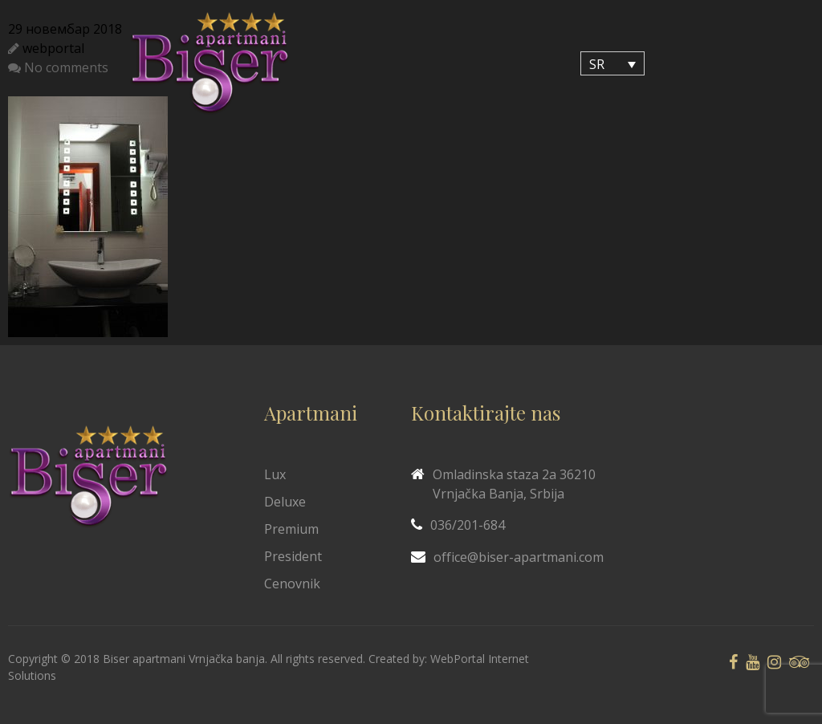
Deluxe (285, 501)
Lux (275, 474)
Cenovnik (292, 583)
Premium (291, 529)
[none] (612, 63)
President (293, 556)
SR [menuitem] (596, 64)
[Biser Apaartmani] (209, 64)
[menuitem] (612, 63)
